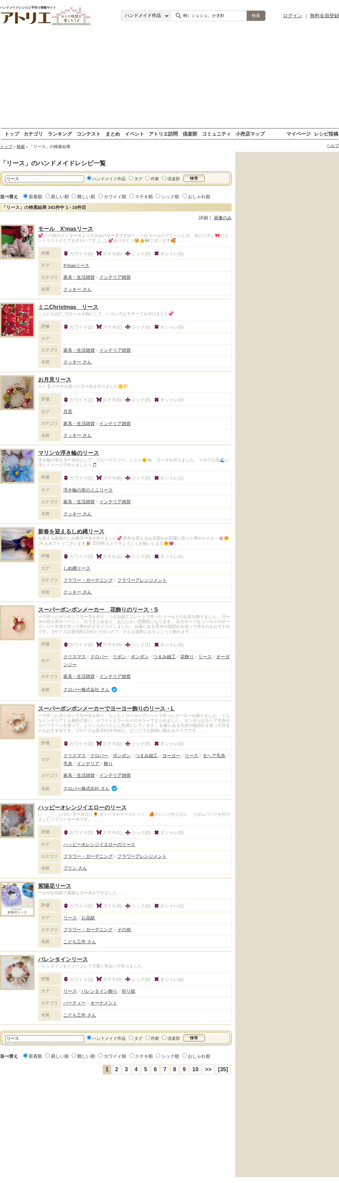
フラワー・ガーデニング (88, 580)
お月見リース (54, 380)
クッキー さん (77, 289)
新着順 (35, 196)
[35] (223, 1069)
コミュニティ (216, 133)
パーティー (74, 1003)
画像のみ (223, 217)
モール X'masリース (65, 229)
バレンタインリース (63, 959)
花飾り (187, 656)
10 (195, 1069)
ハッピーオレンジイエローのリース (82, 807)
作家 (155, 178)
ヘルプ (333, 145)
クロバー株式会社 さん (86, 689)
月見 (67, 411)
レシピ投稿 (326, 133)
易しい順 (60, 196)
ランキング (60, 133)
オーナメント (103, 1003)
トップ (11, 133)
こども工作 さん (79, 941)
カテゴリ (33, 133)
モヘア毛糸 (214, 755)
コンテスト (88, 133)
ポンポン (140, 656)
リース (205, 656)
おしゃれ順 (199, 196)
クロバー (99, 656)
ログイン (292, 15)
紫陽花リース (54, 886)
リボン (119, 656)
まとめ (113, 133)
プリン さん (75, 868)
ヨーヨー (171, 755)
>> (208, 1069)
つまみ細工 (164, 656)
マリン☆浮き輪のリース (68, 453)
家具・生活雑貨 (79, 277)
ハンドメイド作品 (109, 178)
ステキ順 (144, 196)
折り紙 (128, 991)
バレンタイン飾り (99, 991)
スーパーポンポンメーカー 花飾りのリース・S (98, 610)
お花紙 (88, 917)
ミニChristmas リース (68, 307)
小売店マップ (250, 133)
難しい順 (86, 196)
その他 (124, 929)
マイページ (298, 133)
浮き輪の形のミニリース (88, 490)
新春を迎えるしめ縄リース (71, 531)
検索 (21, 146)
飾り (108, 763)
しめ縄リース (76, 568)
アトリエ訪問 (163, 133)
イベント (134, 133)
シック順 (170, 196)
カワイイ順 (115, 196)
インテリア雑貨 (115, 277)
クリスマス (74, 656)
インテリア (88, 763)
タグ (138, 178)
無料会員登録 (324, 15)
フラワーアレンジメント (142, 580)
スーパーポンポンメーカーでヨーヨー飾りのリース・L (106, 709)
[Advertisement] (169, 79)
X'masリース (76, 265)
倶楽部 (190, 133)
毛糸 (67, 763)
